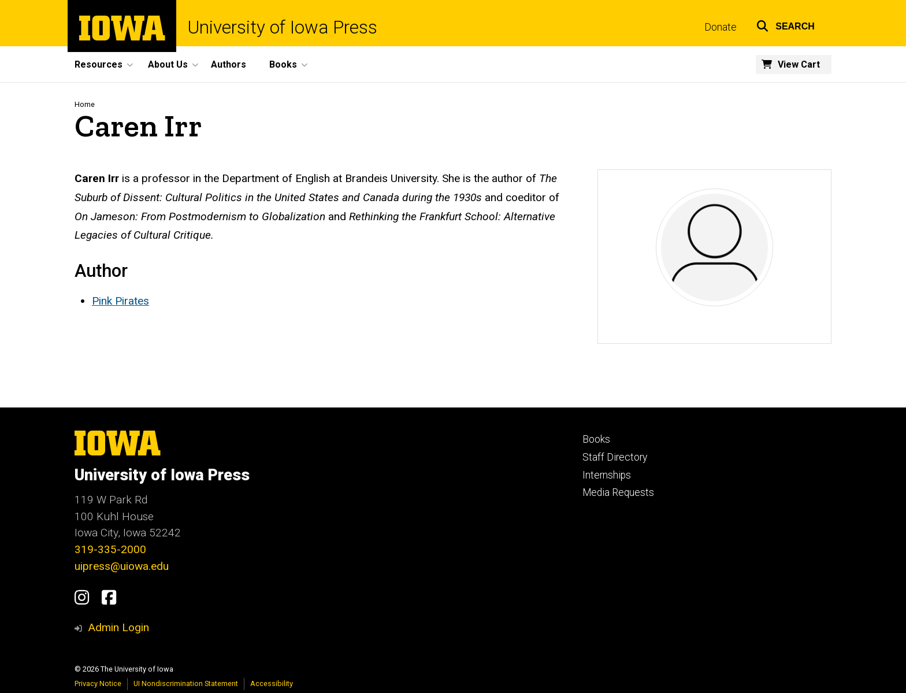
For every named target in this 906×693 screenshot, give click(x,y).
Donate (720, 27)
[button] (785, 24)
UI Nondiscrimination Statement (185, 683)
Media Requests (618, 492)
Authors (228, 64)
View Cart (799, 64)
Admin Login (118, 627)
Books (596, 439)
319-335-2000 (110, 549)
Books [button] (283, 64)
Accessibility (271, 683)
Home (85, 104)
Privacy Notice (98, 683)
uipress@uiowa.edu (122, 566)
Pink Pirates (120, 300)
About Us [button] (168, 64)
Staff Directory (614, 457)
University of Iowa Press (282, 27)
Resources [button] (98, 64)
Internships (606, 475)
